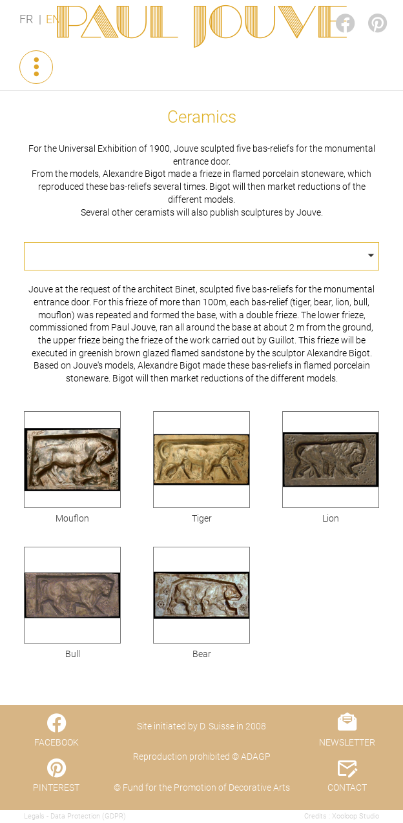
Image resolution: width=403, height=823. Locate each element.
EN (53, 19)
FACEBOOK (334, 10)
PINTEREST (366, 10)
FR (26, 19)
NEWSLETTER (347, 742)
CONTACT (347, 787)
